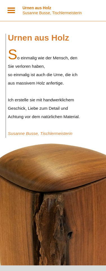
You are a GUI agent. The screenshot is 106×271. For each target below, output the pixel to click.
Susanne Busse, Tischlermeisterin (52, 10)
